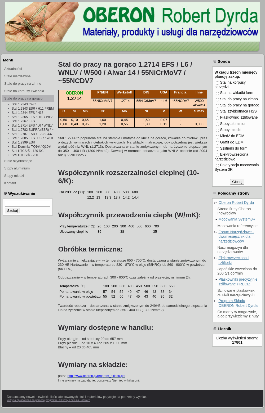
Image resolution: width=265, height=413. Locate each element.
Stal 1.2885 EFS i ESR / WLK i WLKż (33, 138)
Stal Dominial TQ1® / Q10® (31, 147)
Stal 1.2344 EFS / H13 (27, 113)
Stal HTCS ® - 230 (25, 155)
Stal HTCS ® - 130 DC (27, 151)
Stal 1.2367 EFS (23, 121)
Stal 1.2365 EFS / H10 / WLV (32, 117)
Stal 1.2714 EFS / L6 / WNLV (32, 125)
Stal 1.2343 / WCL (24, 104)
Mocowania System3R (236, 219)
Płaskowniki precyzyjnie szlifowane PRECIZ (237, 281)
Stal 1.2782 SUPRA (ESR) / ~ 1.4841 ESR (33, 130)
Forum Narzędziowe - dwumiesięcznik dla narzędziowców (236, 236)
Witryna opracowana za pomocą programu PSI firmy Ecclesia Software (48, 400)
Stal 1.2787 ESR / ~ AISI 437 (32, 134)
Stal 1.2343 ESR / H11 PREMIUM (33, 108)
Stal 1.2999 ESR (23, 142)
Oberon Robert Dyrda (236, 202)
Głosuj (237, 182)
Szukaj (12, 211)
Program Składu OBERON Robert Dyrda (238, 303)
